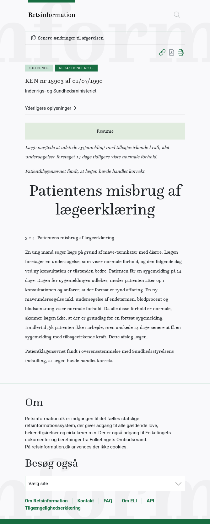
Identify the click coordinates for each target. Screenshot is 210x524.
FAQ (108, 501)
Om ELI (129, 501)
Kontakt (86, 501)
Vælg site (38, 483)
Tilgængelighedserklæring (53, 508)
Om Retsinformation (46, 501)
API (150, 501)
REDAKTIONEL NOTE (76, 68)
